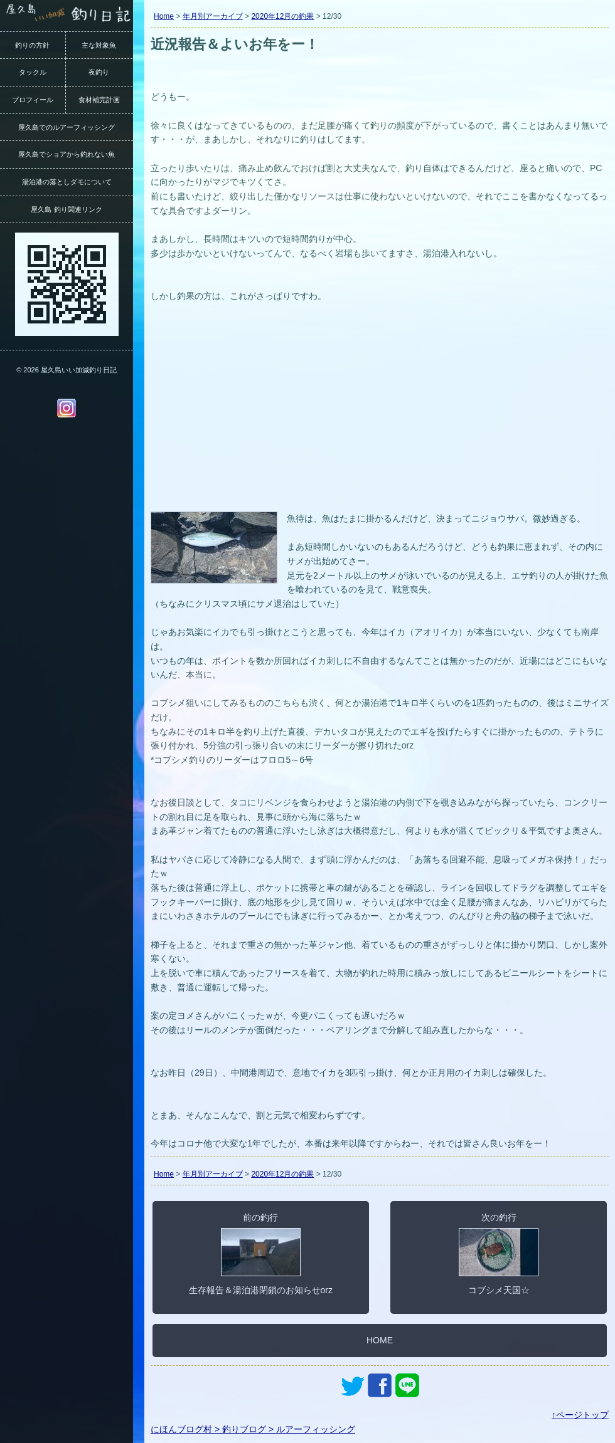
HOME (379, 1340)
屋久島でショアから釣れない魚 (66, 154)
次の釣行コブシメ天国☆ (498, 1253)
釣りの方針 (32, 45)
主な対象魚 (99, 45)
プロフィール (32, 99)
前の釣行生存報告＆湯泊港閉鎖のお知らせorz (261, 1253)
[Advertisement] (380, 414)
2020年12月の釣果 (282, 16)
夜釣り (98, 72)
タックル (32, 72)
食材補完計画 (99, 99)
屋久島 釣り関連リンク (66, 209)
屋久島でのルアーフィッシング (66, 127)
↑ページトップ (580, 1415)
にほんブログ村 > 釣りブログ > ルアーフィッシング (253, 1429)
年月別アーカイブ (213, 16)
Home (164, 16)
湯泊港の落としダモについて (67, 182)
